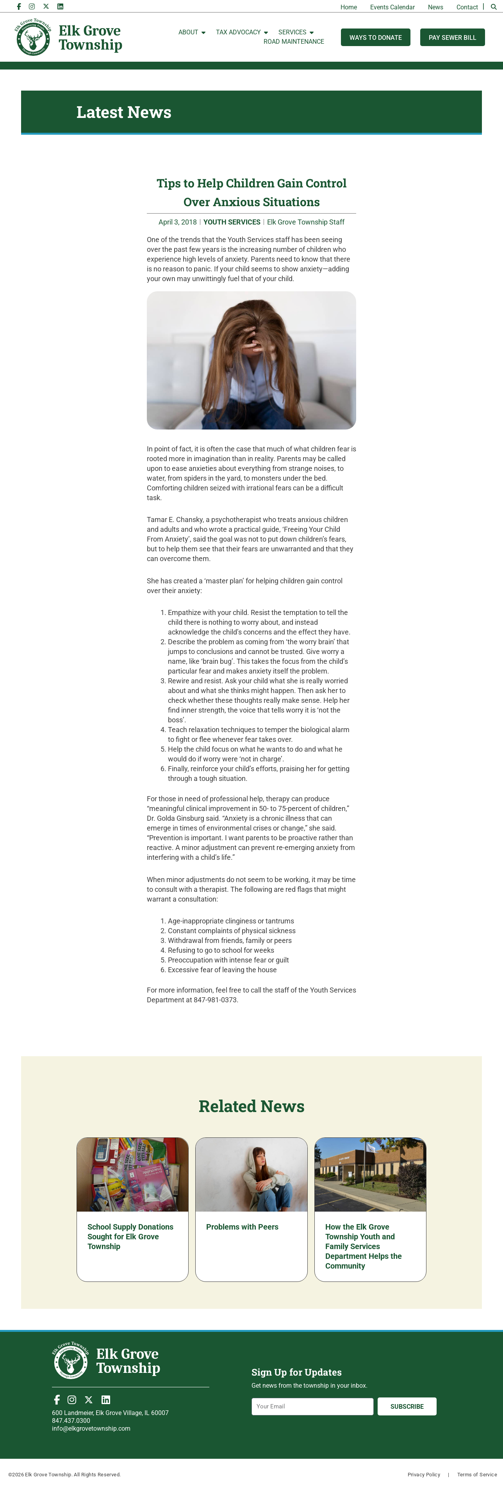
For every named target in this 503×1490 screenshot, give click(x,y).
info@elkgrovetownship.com (91, 1428)
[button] (493, 7)
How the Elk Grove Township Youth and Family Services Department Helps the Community (363, 1246)
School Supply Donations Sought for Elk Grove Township (130, 1236)
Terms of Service (477, 1475)
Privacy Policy (424, 1475)
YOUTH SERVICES (231, 222)
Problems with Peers (242, 1227)
